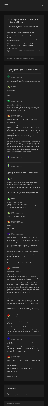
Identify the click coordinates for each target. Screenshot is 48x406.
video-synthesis (31, 58)
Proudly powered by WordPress (13, 403)
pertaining (26, 58)
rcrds (6, 5)
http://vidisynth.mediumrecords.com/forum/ (26, 308)
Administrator (19, 58)
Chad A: (13, 198)
